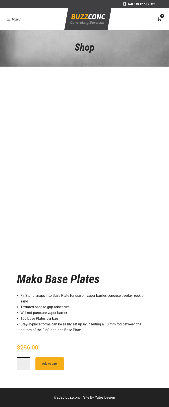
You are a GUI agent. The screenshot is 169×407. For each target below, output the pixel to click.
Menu (16, 19)
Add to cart (49, 363)
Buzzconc (73, 397)
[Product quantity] (23, 363)
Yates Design (105, 397)
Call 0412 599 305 (141, 4)
